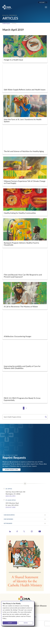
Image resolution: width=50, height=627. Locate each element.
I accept (10, 622)
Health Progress (6, 23)
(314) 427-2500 (10, 507)
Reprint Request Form (11, 469)
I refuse (26, 622)
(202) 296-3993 (10, 496)
